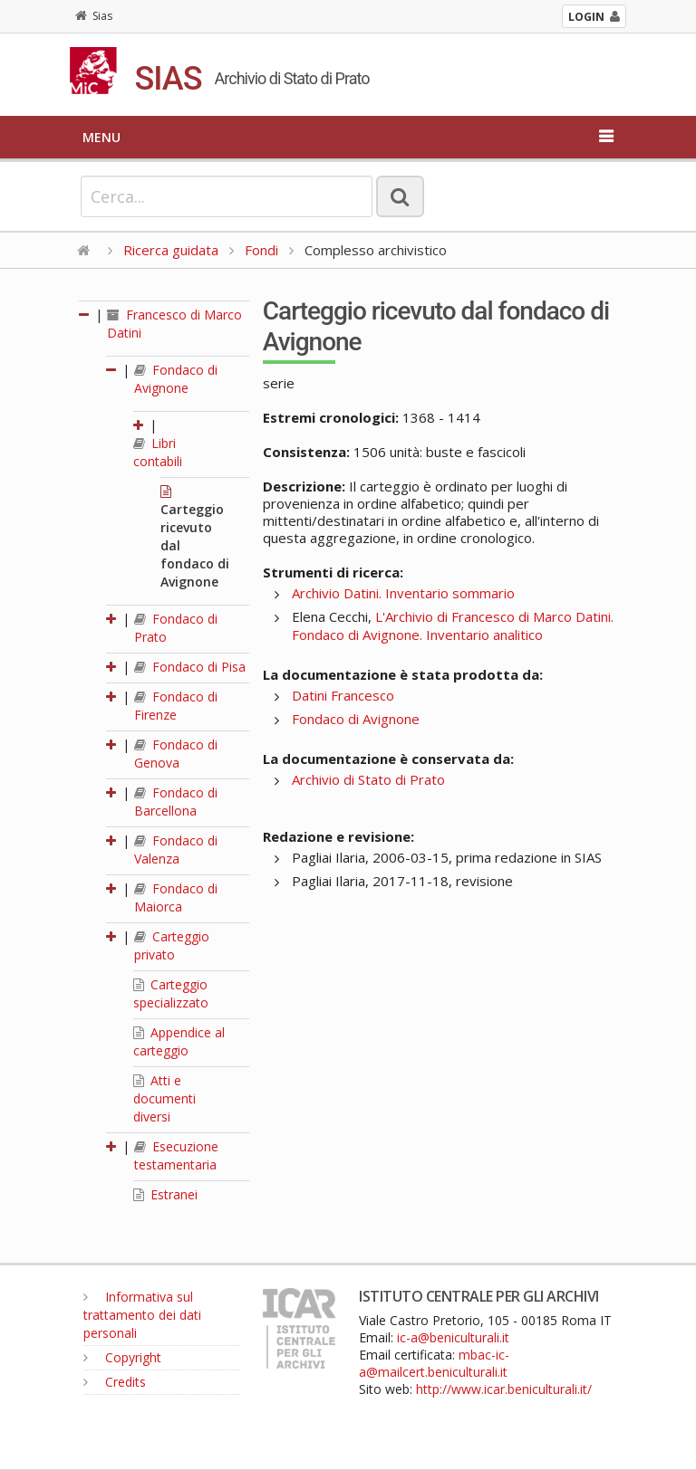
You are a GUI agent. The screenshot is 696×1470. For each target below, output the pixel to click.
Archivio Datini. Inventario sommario (403, 593)
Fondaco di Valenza (176, 849)
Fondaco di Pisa (190, 666)
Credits (114, 1381)
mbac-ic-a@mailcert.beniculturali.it (434, 1363)
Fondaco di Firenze (176, 705)
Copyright (122, 1357)
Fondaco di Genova (176, 753)
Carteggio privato (171, 945)
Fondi (261, 250)
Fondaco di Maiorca (176, 897)
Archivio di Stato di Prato (368, 779)
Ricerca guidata (170, 250)
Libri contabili (157, 452)
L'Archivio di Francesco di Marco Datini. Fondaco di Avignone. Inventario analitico (453, 625)
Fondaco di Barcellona (176, 801)
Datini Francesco (343, 695)
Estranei (165, 1194)
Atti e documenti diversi (164, 1098)
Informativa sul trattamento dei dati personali (142, 1314)
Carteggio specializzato (170, 993)
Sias (93, 16)
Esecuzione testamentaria (176, 1155)
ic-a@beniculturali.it (453, 1337)
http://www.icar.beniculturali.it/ (504, 1389)
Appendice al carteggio (179, 1041)
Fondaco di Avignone (176, 378)
